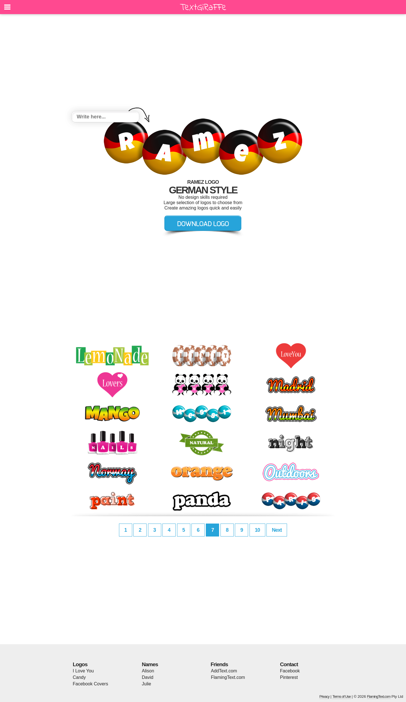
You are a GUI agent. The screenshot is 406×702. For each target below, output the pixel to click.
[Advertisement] (203, 63)
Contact (289, 664)
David (147, 677)
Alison (148, 670)
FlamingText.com (228, 677)
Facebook (290, 670)
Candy (79, 677)
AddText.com (224, 670)
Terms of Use (341, 696)
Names (150, 664)
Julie (146, 683)
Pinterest (289, 677)
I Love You (83, 670)
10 (257, 530)
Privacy (324, 696)
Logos (80, 664)
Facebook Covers (90, 683)
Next (277, 530)
